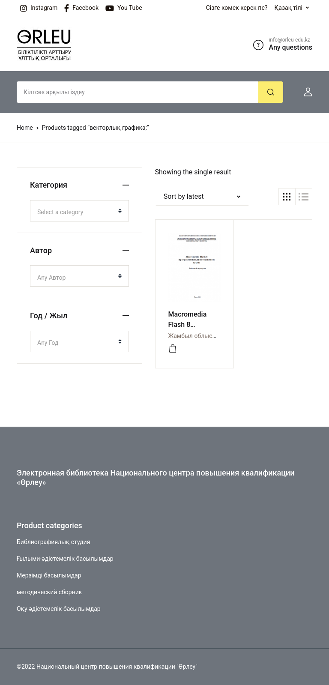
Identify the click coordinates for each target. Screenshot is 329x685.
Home (25, 127)
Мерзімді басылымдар (49, 575)
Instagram (38, 8)
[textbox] (76, 212)
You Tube (123, 8)
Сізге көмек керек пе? (237, 7)
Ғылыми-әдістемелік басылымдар (65, 558)
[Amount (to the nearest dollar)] (137, 92)
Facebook (81, 8)
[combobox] (79, 210)
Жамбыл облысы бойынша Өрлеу (215, 335)
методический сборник (49, 592)
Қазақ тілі (288, 7)
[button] (304, 92)
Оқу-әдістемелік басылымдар (59, 608)
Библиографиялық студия (53, 541)
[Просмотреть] (172, 348)
